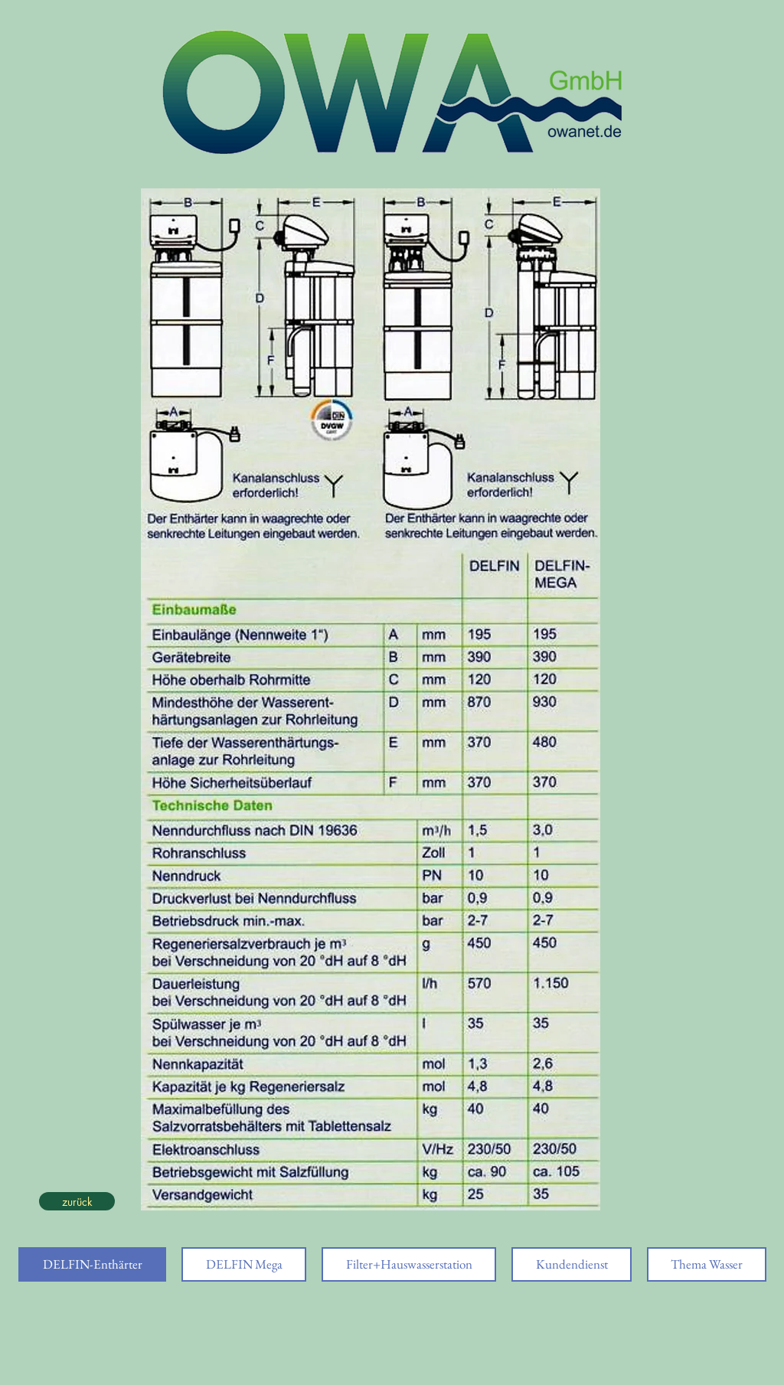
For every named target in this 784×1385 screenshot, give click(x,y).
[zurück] (77, 1201)
